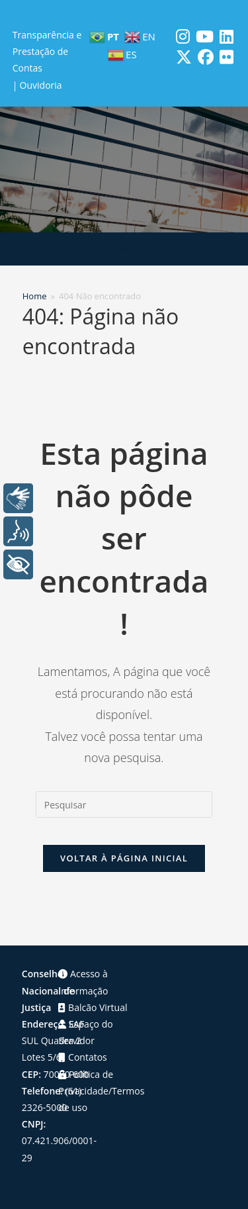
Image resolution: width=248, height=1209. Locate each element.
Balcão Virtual (92, 1007)
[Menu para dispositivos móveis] (124, 249)
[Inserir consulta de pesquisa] (124, 804)
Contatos (82, 1057)
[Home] (34, 296)
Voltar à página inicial (124, 858)
